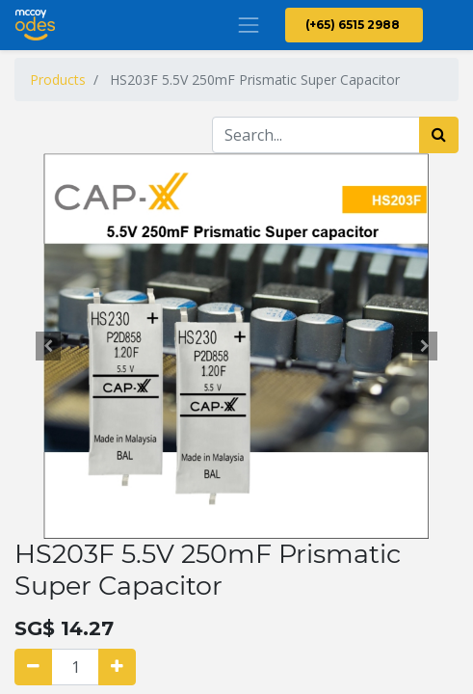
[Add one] (117, 667)
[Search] (439, 135)
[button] (47, 346)
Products (58, 79)
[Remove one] (33, 667)
